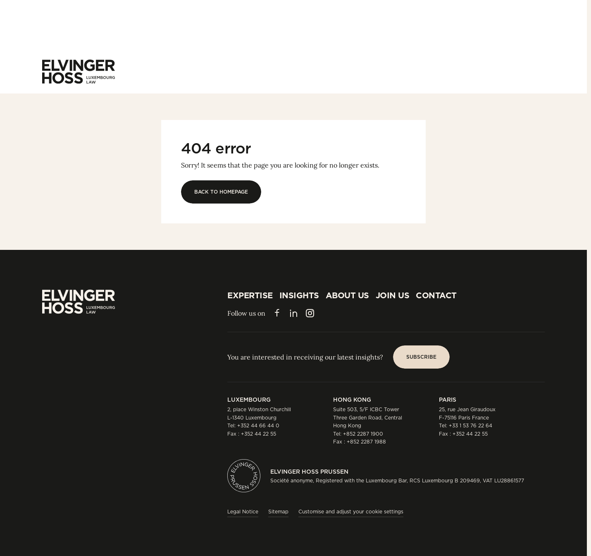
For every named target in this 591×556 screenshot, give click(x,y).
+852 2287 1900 (363, 434)
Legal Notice (242, 511)
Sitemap (278, 511)
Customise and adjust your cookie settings (350, 511)
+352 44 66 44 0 (258, 425)
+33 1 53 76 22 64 (470, 425)
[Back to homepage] (221, 192)
